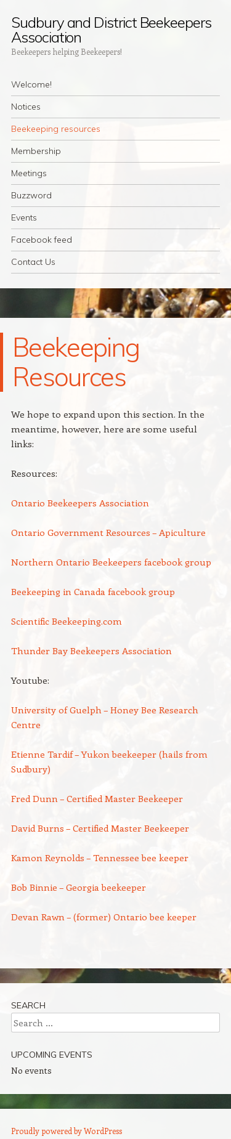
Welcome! (31, 84)
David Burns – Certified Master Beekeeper (100, 828)
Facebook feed (41, 239)
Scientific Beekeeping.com (66, 621)
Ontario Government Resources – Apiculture (108, 532)
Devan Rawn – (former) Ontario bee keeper (104, 916)
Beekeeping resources (55, 128)
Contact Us (33, 261)
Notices (26, 106)
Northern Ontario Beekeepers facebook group (111, 562)
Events (24, 217)
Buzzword (31, 195)
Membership (36, 150)
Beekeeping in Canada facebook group (93, 591)
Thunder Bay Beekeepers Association (91, 650)
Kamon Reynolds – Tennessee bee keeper (99, 857)
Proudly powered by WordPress (66, 1130)
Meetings (29, 173)
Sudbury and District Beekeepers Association (111, 29)
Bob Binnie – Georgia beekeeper (78, 887)
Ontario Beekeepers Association (80, 503)
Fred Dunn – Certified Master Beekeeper (97, 798)
